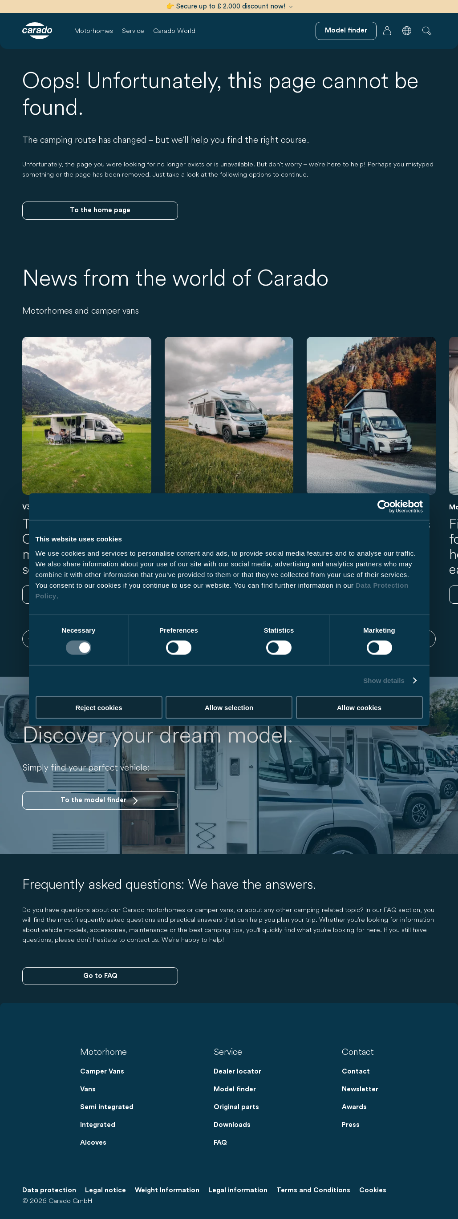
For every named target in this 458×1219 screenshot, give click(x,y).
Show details (384, 680)
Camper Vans (102, 1071)
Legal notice (105, 1190)
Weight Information (167, 1190)
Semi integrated (107, 1107)
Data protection (49, 1190)
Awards (354, 1107)
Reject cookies (98, 707)
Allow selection (229, 707)
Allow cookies (359, 707)
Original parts (236, 1107)
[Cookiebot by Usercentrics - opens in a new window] (384, 506)
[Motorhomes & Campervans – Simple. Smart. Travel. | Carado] (37, 30)
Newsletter (360, 1089)
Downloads (232, 1125)
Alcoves (93, 1142)
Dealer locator (237, 1071)
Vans (88, 1089)
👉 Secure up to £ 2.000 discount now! (229, 6)
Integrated (97, 1125)
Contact (356, 1071)
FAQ (220, 1142)
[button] (407, 31)
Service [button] (133, 30)
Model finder (235, 1089)
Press (351, 1125)
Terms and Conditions (313, 1190)
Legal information (238, 1190)
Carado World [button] (174, 30)
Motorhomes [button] (93, 30)
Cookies (372, 1190)
